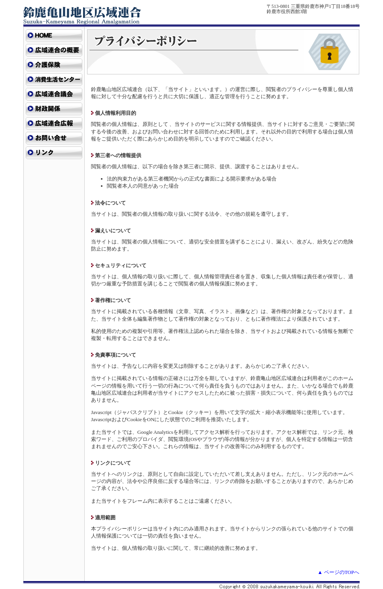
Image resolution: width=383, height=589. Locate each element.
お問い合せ (54, 138)
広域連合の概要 (54, 50)
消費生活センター (54, 79)
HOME (54, 35)
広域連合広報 (54, 123)
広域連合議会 (54, 94)
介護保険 (54, 65)
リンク (54, 152)
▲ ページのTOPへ (338, 572)
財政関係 (54, 109)
